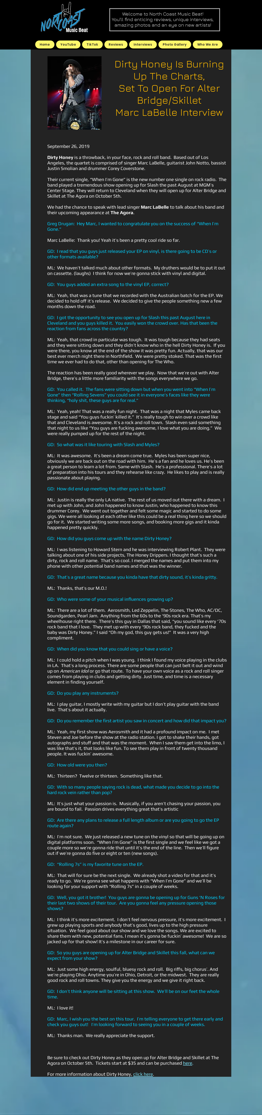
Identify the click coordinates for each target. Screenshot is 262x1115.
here (187, 1063)
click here (143, 1074)
